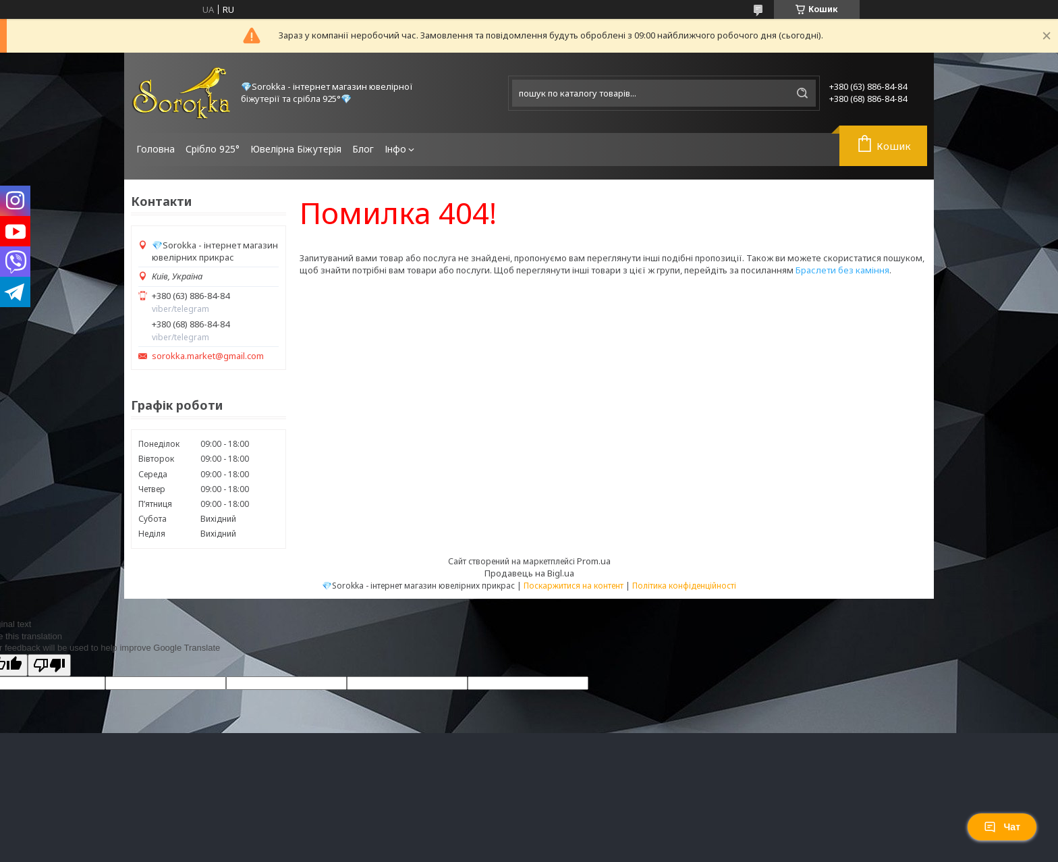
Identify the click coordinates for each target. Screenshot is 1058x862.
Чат (1002, 827)
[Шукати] (802, 93)
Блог (363, 148)
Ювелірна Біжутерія (295, 148)
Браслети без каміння (842, 270)
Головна (155, 148)
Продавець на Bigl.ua (529, 573)
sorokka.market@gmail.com (208, 356)
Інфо (395, 148)
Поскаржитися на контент (573, 585)
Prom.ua (594, 561)
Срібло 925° (213, 148)
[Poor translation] (49, 665)
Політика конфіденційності (684, 585)
